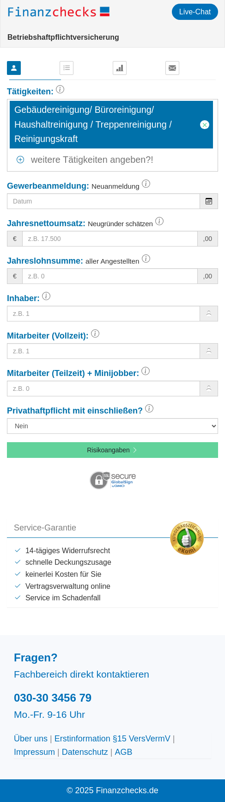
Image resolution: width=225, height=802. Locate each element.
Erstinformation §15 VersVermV (112, 738)
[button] (60, 91)
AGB (123, 752)
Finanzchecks (59, 11)
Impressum (34, 752)
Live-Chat (195, 12)
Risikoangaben (112, 450)
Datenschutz (85, 752)
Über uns (31, 738)
